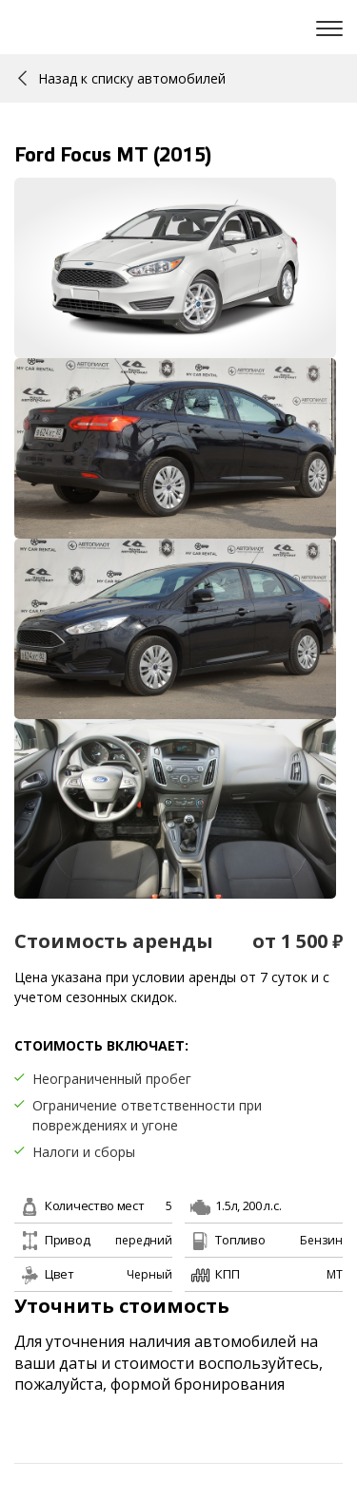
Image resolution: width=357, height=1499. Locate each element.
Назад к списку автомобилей (122, 78)
